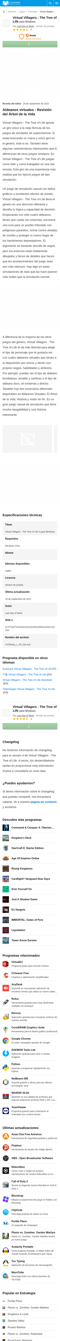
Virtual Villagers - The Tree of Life (35, 708)
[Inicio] (4, 11)
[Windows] (12, 11)
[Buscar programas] (50, 3)
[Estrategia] (32, 11)
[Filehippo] (11, 3)
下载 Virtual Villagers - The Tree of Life (24, 674)
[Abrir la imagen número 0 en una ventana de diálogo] (27, 439)
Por (23, 26)
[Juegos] (22, 11)
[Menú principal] (57, 3)
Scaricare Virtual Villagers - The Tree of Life (27, 669)
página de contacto (43, 802)
